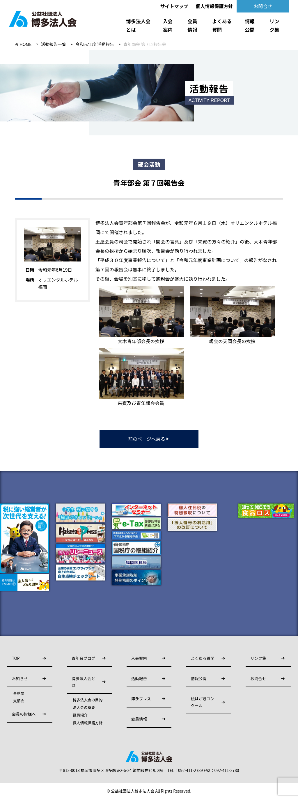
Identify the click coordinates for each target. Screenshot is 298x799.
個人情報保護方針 (214, 6)
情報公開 (250, 25)
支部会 (18, 700)
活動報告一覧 (53, 44)
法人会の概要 (84, 707)
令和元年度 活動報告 (94, 44)
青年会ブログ (83, 658)
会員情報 (192, 25)
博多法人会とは (138, 25)
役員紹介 (80, 715)
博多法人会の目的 (87, 699)
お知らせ (20, 678)
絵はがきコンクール (202, 702)
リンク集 (274, 25)
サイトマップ (174, 6)
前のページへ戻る (149, 438)
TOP (15, 658)
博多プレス (141, 698)
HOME (25, 44)
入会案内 (168, 25)
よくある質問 (222, 25)
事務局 (18, 693)
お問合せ (262, 6)
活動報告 (139, 678)
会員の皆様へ (24, 714)
